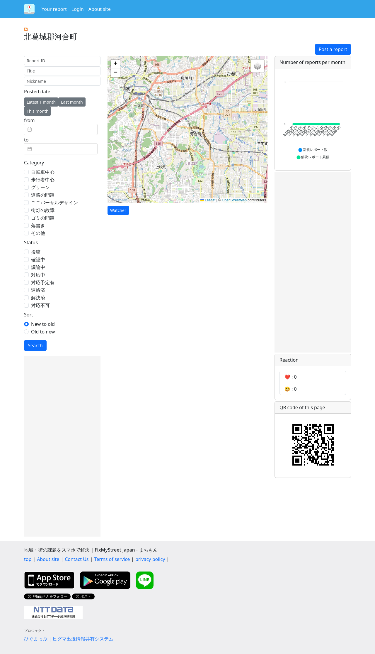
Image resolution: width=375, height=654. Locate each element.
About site (99, 9)
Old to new (43, 331)
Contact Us (76, 559)
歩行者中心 (42, 179)
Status (31, 242)
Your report (54, 9)
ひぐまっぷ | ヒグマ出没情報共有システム (68, 639)
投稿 (35, 252)
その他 (38, 233)
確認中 (38, 259)
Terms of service (112, 559)
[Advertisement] (62, 446)
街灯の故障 (42, 210)
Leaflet (207, 200)
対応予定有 (42, 282)
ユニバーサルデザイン (54, 202)
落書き (38, 225)
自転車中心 (42, 172)
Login (77, 9)
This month (37, 111)
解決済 (38, 297)
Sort (28, 314)
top (27, 559)
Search (35, 345)
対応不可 (40, 305)
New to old (43, 324)
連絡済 (38, 290)
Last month (72, 102)
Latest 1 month (41, 102)
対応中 (38, 275)
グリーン (40, 187)
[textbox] (61, 129)
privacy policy (150, 559)
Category (34, 162)
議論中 (38, 267)
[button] (115, 64)
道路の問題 (42, 195)
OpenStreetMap (234, 200)
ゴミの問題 (42, 218)
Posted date (37, 91)
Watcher (118, 210)
